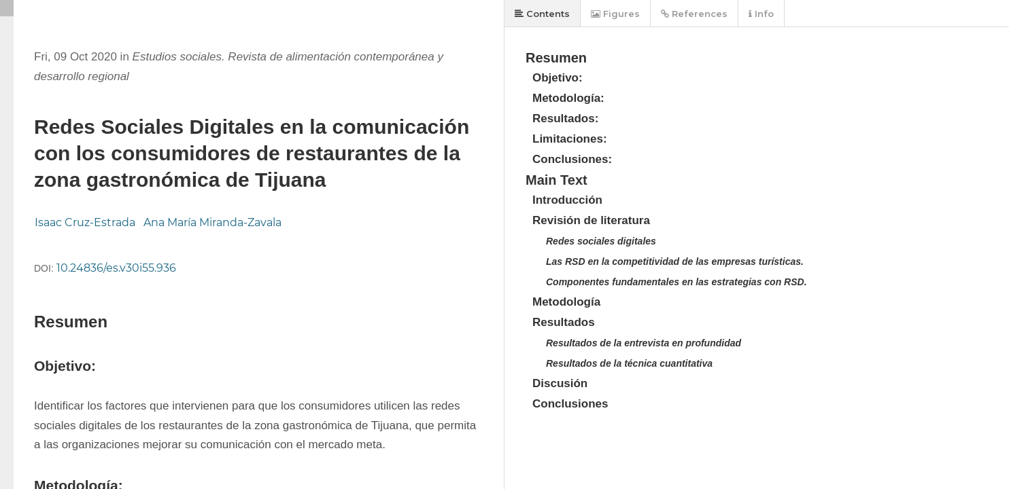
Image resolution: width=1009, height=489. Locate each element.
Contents (542, 13)
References (694, 13)
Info (761, 13)
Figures (615, 13)
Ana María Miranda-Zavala (212, 222)
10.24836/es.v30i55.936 (116, 267)
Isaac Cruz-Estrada (85, 222)
